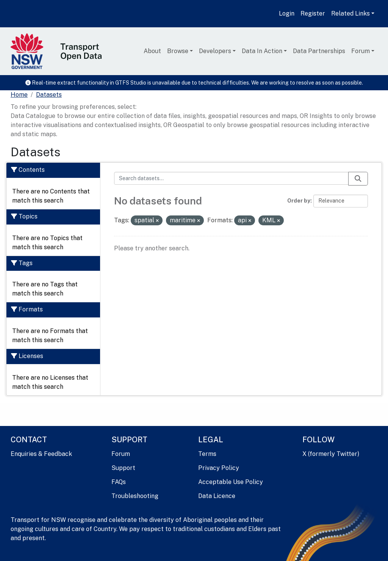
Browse (177, 51)
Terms (207, 453)
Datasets (49, 94)
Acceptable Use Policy (230, 482)
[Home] (19, 94)
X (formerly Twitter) (330, 453)
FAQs (118, 482)
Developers (215, 51)
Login (286, 13)
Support (123, 467)
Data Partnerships (319, 51)
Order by (298, 201)
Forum (360, 51)
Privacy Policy (218, 467)
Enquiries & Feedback (41, 453)
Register (312, 13)
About (152, 51)
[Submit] (358, 178)
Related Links (350, 13)
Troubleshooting (134, 496)
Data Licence (216, 496)
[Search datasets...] (231, 178)
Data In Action (262, 51)
